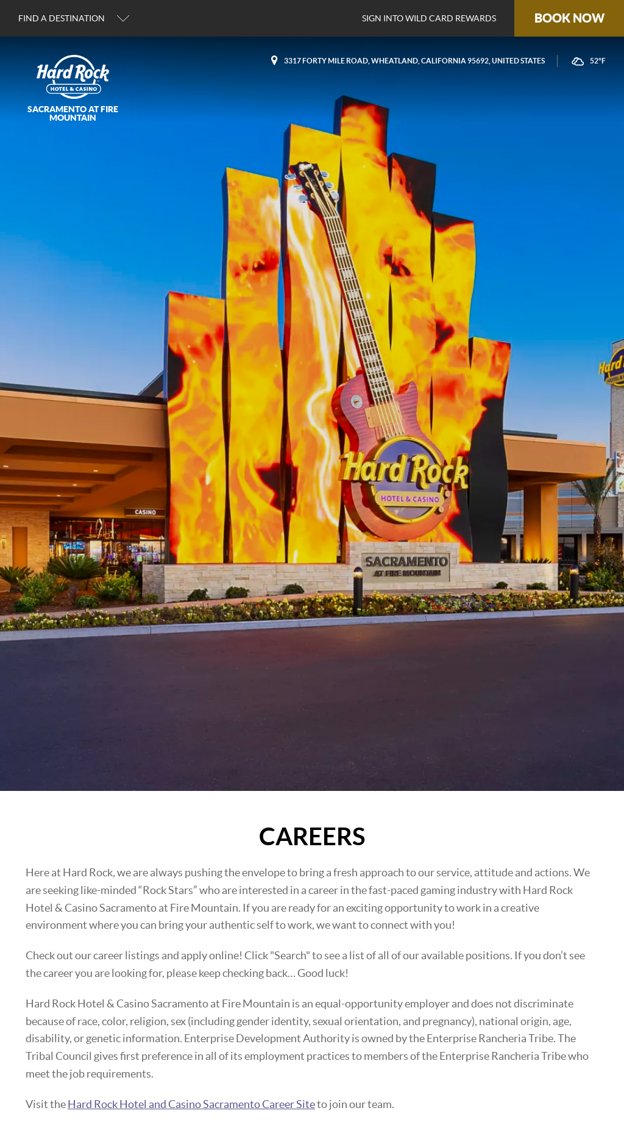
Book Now (569, 18)
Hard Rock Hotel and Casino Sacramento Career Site (191, 1104)
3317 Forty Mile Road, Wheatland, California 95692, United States (414, 61)
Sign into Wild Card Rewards (429, 18)
